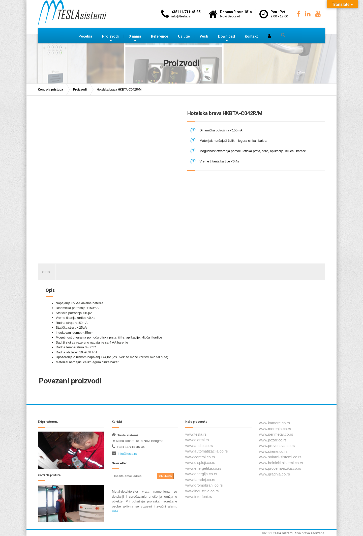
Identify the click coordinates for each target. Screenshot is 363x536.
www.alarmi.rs (197, 440)
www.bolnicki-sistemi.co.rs (281, 463)
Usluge (184, 36)
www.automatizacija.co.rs (206, 451)
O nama (135, 36)
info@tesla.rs (127, 454)
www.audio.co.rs (199, 445)
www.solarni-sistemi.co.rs (280, 457)
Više (115, 511)
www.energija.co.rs (201, 474)
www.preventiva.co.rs (277, 445)
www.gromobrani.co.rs (204, 485)
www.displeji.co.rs (200, 462)
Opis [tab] (46, 272)
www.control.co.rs (200, 457)
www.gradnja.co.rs (274, 474)
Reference (159, 36)
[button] (283, 35)
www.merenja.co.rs (275, 429)
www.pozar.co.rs (273, 440)
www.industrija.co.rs (202, 491)
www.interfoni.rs (198, 496)
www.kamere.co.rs (274, 423)
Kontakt (251, 36)
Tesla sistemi (283, 533)
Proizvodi (110, 36)
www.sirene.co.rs (273, 451)
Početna (85, 36)
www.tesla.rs (195, 434)
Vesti (204, 36)
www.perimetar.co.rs (276, 434)
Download (226, 36)
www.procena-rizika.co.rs (280, 468)
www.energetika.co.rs (203, 468)
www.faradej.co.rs (200, 479)
